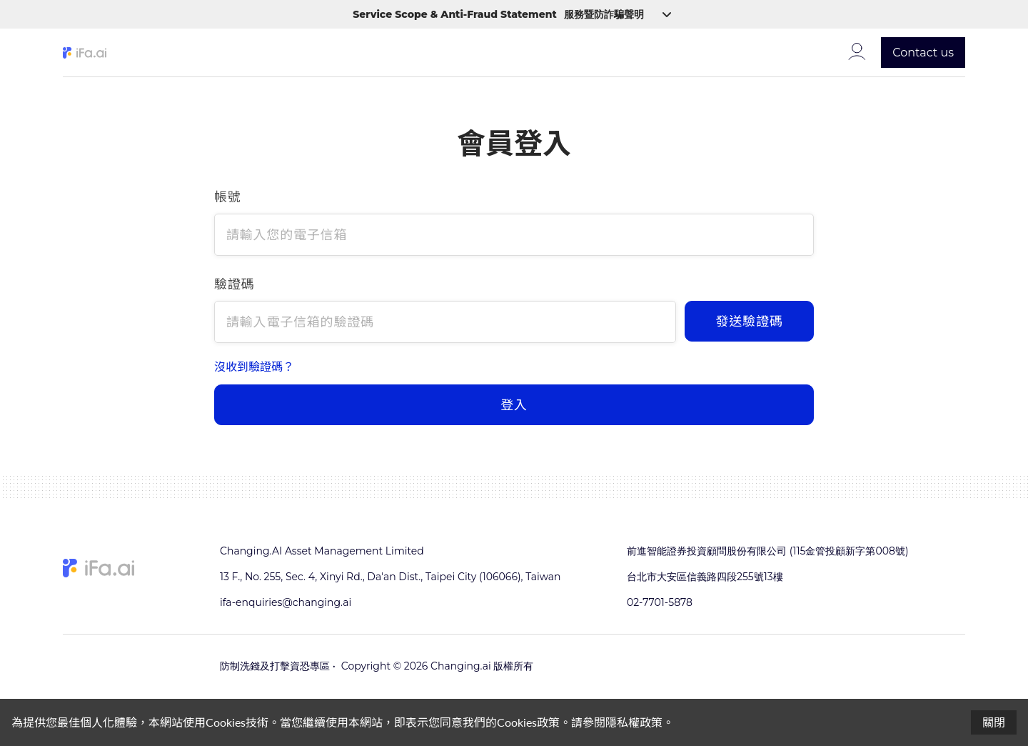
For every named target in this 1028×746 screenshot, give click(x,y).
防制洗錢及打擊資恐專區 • (278, 666)
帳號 (227, 196)
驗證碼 (234, 284)
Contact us (923, 52)
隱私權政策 (633, 722)
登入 (514, 404)
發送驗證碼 (749, 321)
